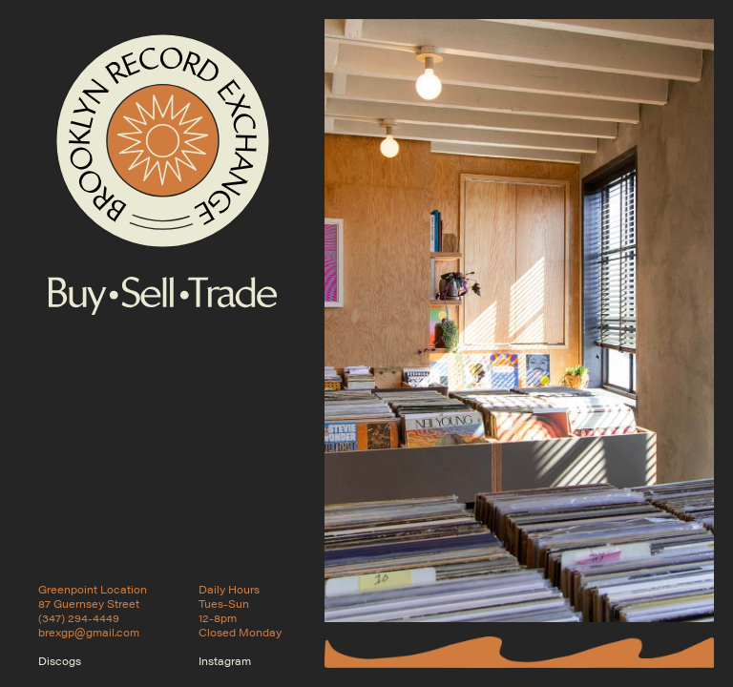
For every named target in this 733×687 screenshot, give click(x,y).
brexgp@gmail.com (88, 632)
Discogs (59, 661)
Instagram (225, 661)
